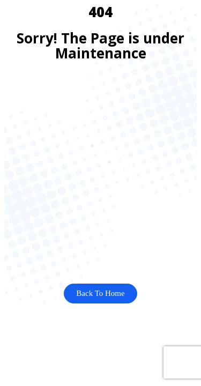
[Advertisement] (100, 172)
